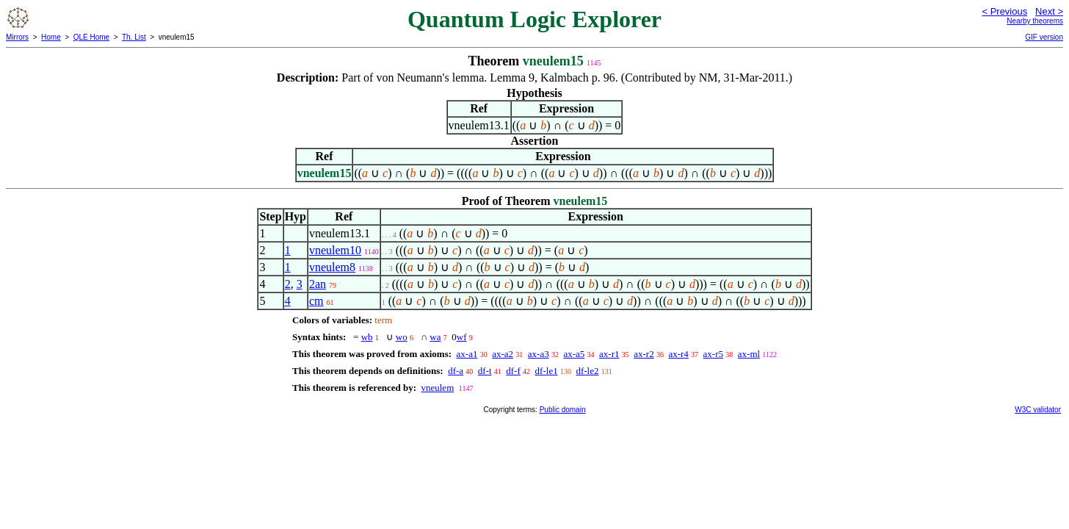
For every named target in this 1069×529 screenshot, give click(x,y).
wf (462, 336)
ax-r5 (713, 353)
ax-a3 (538, 353)
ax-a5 (573, 353)
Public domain (563, 410)
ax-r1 (609, 353)
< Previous (1004, 11)
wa (435, 336)
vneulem (437, 387)
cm (316, 301)
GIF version (1044, 37)
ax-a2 (502, 353)
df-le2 (587, 370)
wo (401, 336)
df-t (485, 370)
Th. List (134, 37)
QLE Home (91, 37)
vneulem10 (335, 250)
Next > (1049, 11)
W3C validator (1038, 410)
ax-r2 (643, 353)
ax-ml (749, 353)
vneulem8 (332, 267)
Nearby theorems (1035, 21)
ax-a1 (467, 353)
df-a (455, 370)
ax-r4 (678, 353)
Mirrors (17, 37)
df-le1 (546, 370)
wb (367, 336)
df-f (513, 370)
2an (317, 284)
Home (51, 37)
